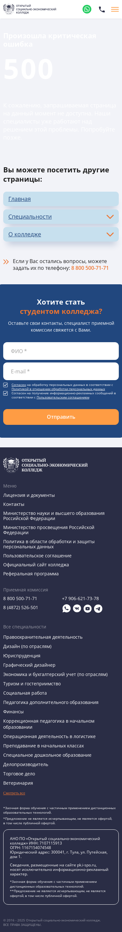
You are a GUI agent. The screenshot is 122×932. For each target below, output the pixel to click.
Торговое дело (19, 774)
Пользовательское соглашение (37, 556)
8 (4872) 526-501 (20, 607)
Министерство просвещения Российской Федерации (48, 529)
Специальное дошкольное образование (47, 755)
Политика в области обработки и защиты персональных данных (49, 544)
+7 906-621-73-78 (80, 598)
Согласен (19, 385)
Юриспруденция (21, 656)
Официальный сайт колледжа (36, 565)
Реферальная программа (31, 574)
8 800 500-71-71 (90, 267)
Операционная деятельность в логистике (49, 736)
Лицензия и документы (29, 495)
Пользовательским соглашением (63, 397)
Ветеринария (18, 783)
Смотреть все (14, 793)
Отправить (61, 416)
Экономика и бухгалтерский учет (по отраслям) (55, 674)
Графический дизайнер (29, 665)
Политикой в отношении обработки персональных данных (58, 389)
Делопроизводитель (25, 764)
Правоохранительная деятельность (43, 637)
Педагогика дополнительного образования (51, 702)
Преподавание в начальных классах (43, 746)
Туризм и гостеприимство (32, 684)
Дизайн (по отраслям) (27, 646)
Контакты (13, 504)
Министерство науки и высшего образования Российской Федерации (54, 515)
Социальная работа (25, 693)
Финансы (13, 711)
